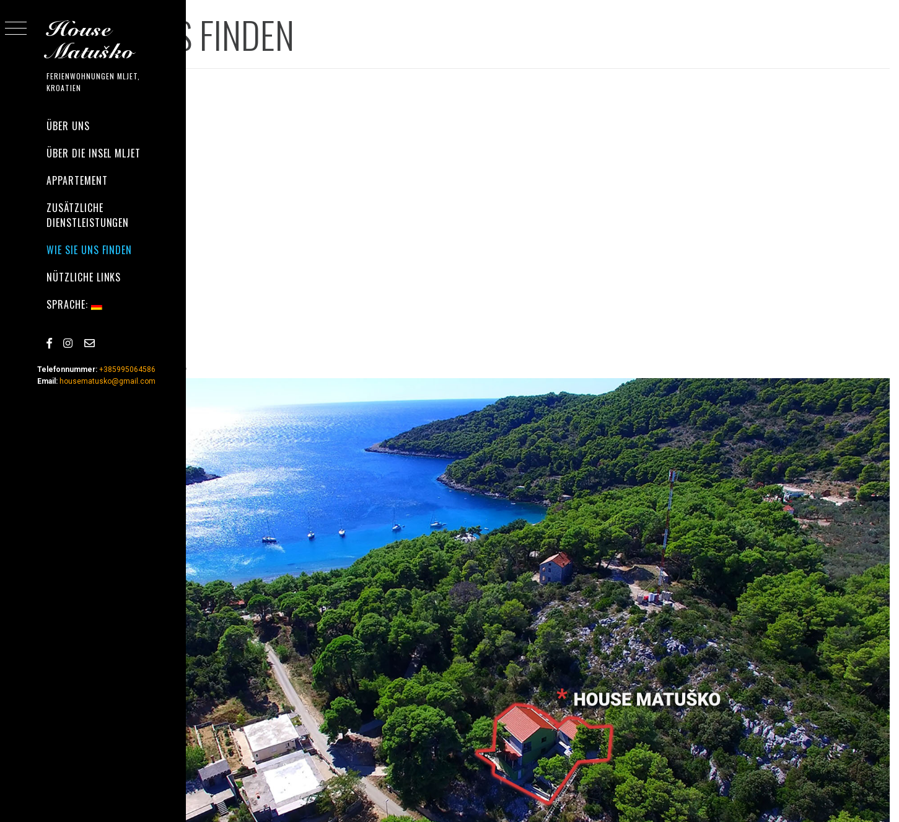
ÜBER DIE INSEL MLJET (93, 153)
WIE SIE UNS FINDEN (89, 249)
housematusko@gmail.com (107, 381)
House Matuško (90, 40)
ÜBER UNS (68, 125)
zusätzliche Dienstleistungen (87, 215)
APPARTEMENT (77, 180)
